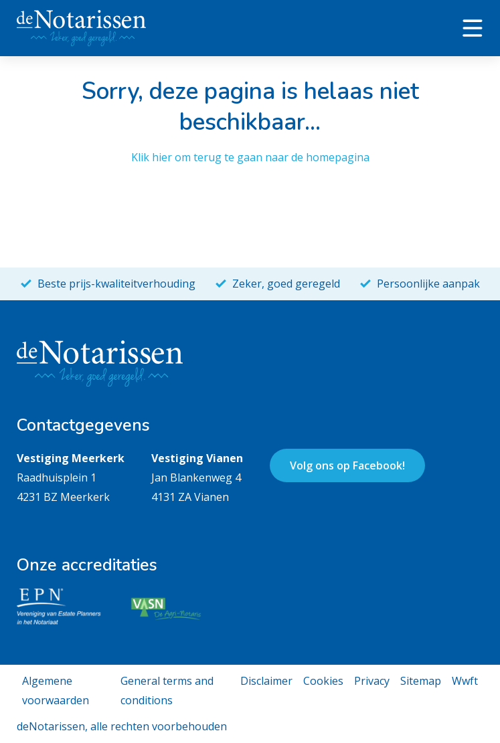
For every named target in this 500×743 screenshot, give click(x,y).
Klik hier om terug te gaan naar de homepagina (250, 157)
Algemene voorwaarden (55, 690)
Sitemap (420, 680)
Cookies (323, 680)
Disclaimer (266, 680)
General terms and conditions (167, 690)
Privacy (372, 680)
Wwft (465, 680)
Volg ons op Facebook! (347, 465)
